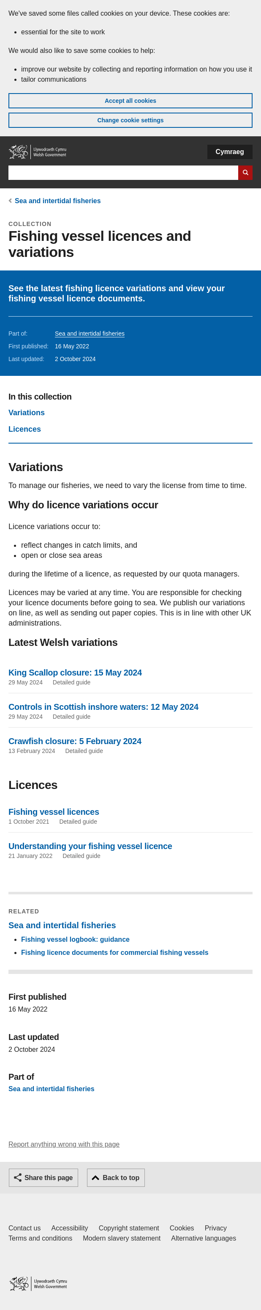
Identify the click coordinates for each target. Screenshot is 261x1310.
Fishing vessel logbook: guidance (75, 939)
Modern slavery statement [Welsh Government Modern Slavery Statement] (121, 1238)
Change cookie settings (130, 120)
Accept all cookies (130, 100)
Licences (24, 429)
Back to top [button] (121, 1177)
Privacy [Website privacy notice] (216, 1228)
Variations (26, 412)
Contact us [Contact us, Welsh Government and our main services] (24, 1228)
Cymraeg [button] (230, 151)
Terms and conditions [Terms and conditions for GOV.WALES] (40, 1238)
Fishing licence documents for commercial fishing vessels (115, 952)
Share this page (48, 1177)
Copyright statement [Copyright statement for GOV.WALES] (129, 1228)
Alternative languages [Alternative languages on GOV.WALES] (203, 1238)
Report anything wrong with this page (64, 1144)
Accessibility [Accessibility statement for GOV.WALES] (69, 1228)
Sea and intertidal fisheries (58, 200)
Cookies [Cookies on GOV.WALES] (182, 1228)
